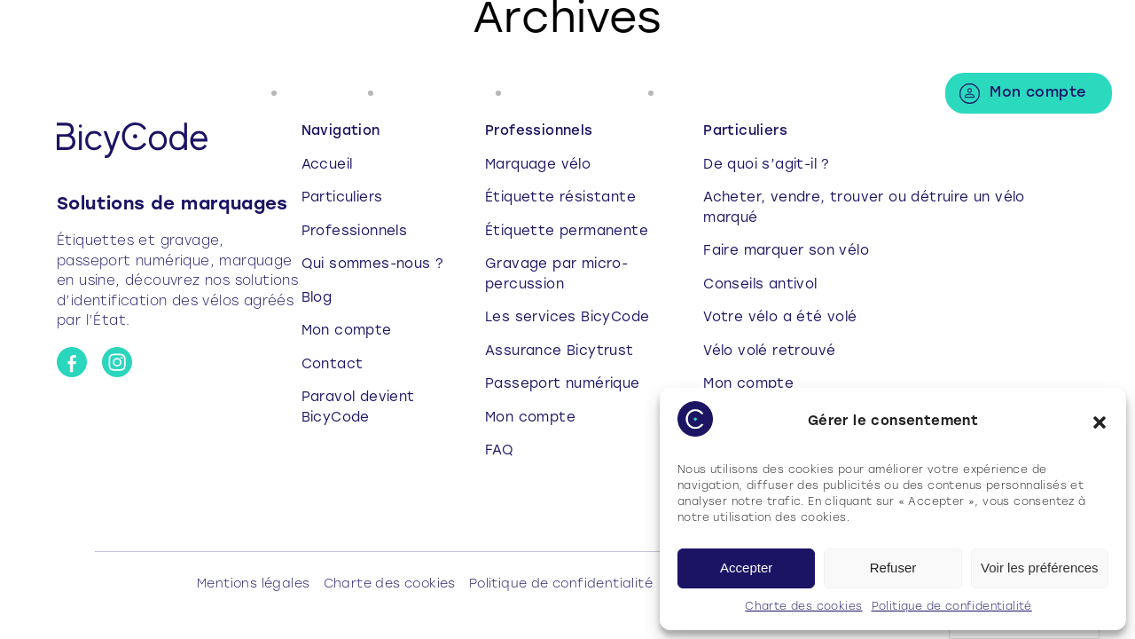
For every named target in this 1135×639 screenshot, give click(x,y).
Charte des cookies (803, 607)
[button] (1099, 422)
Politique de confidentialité (952, 607)
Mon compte (1037, 93)
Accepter (746, 567)
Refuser (893, 567)
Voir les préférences (1040, 567)
